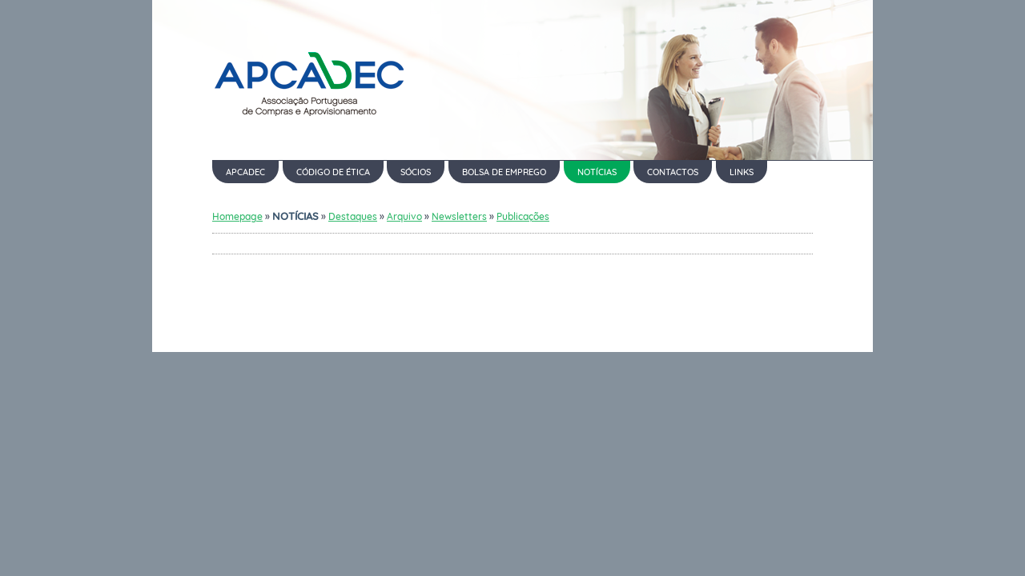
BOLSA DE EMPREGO (504, 172)
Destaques (352, 216)
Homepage (237, 216)
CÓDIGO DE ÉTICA (333, 172)
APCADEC (245, 172)
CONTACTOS (672, 172)
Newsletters (459, 216)
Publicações (522, 216)
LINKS (742, 172)
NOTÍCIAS (597, 172)
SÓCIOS (415, 172)
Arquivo (404, 216)
